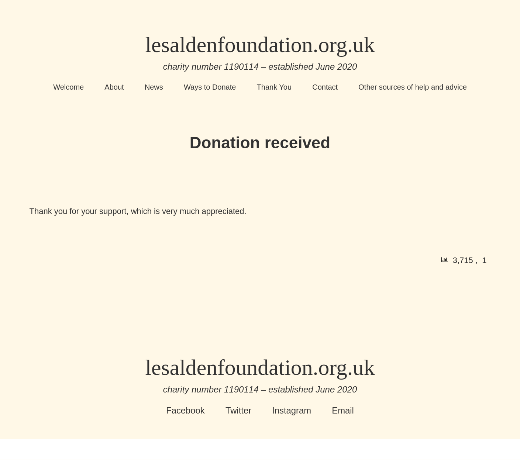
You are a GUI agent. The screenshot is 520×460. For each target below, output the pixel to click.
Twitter (238, 411)
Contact (325, 87)
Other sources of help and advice (412, 87)
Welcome (68, 87)
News (154, 87)
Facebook (185, 411)
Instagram (291, 411)
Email (343, 411)
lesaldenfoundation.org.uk (260, 45)
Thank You (274, 87)
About (114, 87)
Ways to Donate (210, 87)
